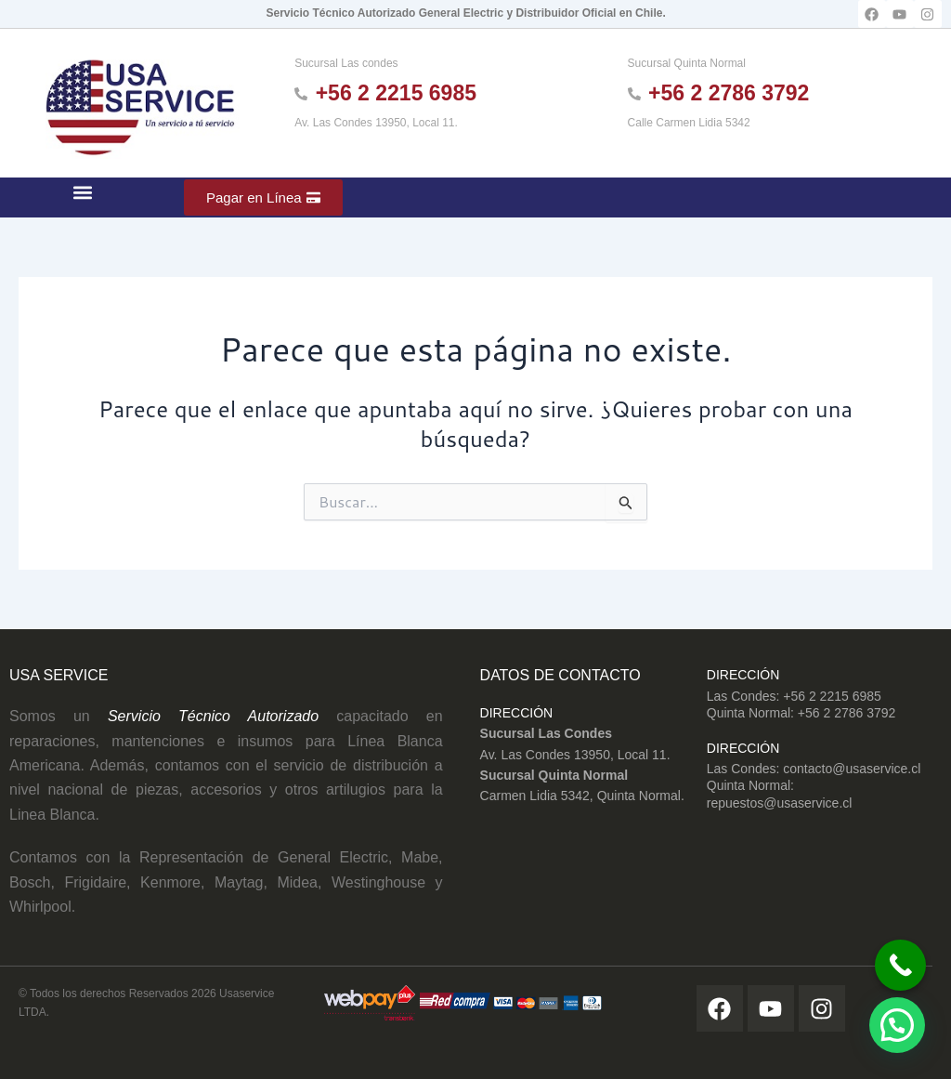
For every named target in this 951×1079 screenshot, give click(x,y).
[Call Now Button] (892, 960)
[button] (83, 193)
